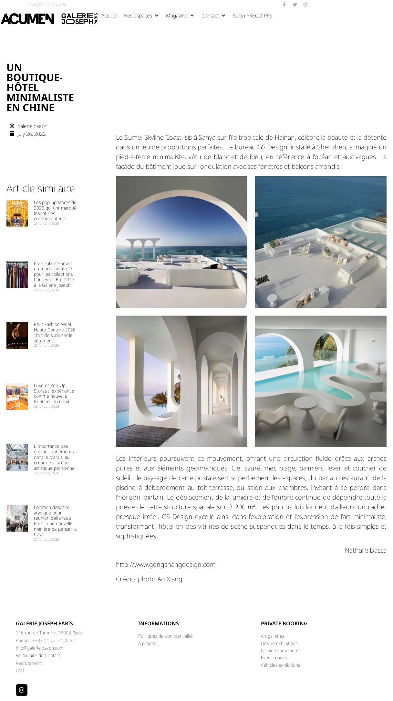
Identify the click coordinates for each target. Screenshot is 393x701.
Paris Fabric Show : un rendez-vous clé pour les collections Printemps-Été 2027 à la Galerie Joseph (54, 274)
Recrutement (29, 663)
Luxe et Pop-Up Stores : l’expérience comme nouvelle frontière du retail (54, 393)
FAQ (20, 670)
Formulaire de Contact (38, 655)
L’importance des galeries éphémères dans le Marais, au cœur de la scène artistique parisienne (54, 457)
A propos (147, 643)
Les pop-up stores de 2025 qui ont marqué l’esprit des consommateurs (55, 210)
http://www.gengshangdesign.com (165, 564)
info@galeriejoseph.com (40, 648)
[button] (141, 15)
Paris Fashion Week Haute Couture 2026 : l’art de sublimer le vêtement (55, 332)
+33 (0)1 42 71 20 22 (53, 640)
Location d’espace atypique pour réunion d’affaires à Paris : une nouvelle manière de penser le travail (55, 520)
